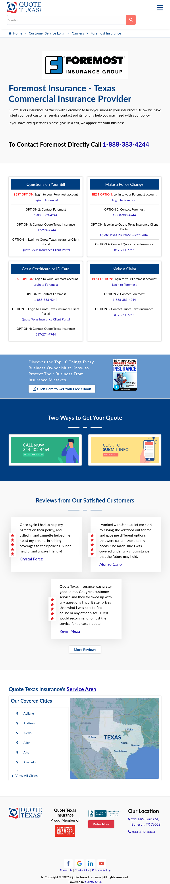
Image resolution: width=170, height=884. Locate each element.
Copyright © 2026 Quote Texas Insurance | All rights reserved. (87, 877)
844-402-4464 (141, 832)
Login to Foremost (45, 200)
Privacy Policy (101, 870)
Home (15, 33)
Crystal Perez (31, 558)
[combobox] (66, 20)
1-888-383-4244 (126, 144)
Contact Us (82, 870)
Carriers (78, 33)
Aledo (27, 733)
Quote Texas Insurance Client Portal (45, 250)
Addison (29, 723)
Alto (26, 752)
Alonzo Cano (110, 564)
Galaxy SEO (93, 882)
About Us (65, 870)
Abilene (28, 713)
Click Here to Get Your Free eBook (62, 389)
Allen (26, 742)
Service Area (81, 689)
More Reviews (85, 649)
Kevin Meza (70, 631)
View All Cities (26, 775)
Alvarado (29, 762)
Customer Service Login (47, 33)
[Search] (131, 20)
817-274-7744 (46, 230)
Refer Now (101, 824)
